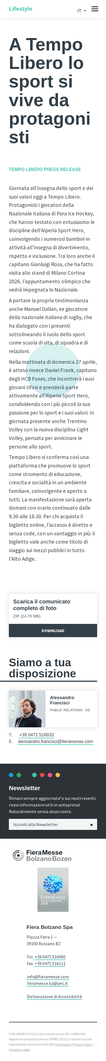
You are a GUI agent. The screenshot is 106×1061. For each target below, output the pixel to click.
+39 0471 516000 (50, 957)
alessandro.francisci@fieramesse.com (55, 741)
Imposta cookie (19, 1049)
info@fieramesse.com (48, 976)
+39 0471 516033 (36, 735)
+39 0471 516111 (50, 963)
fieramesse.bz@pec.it (47, 983)
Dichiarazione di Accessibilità (54, 996)
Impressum (63, 1044)
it (79, 11)
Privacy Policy (83, 1044)
